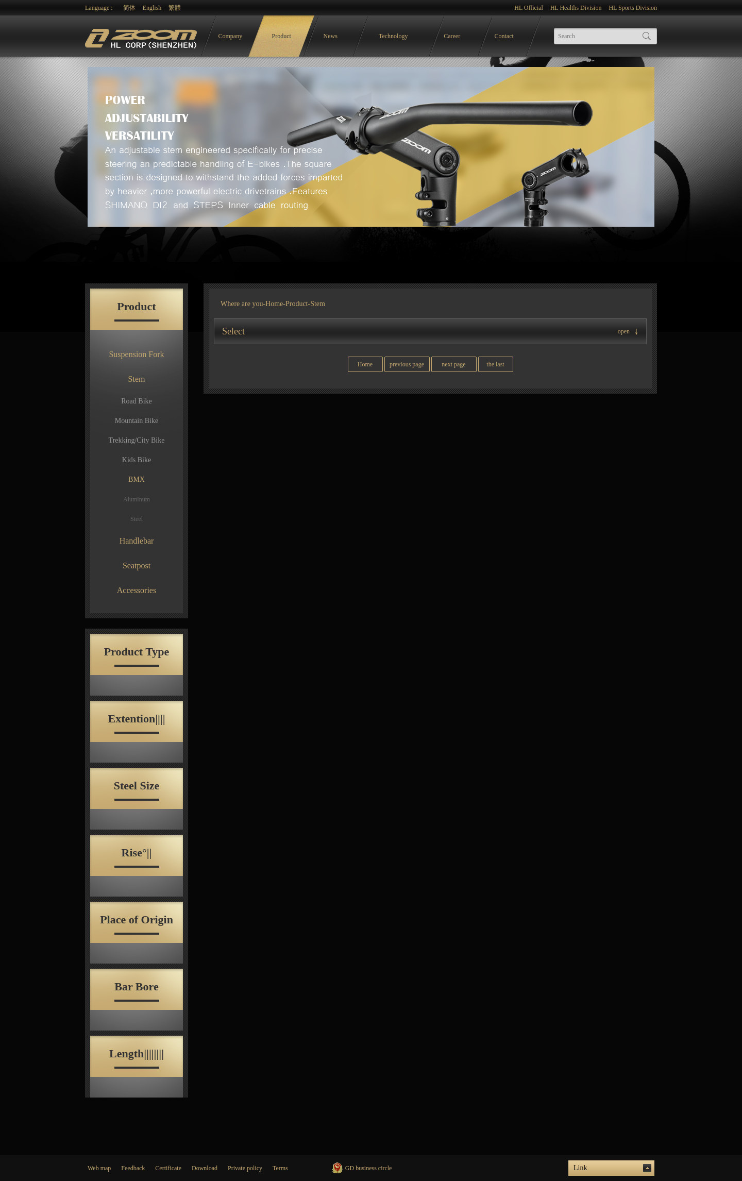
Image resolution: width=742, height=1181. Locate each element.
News (331, 36)
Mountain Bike (136, 421)
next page (453, 364)
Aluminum (136, 499)
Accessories (136, 590)
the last (495, 364)
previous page (407, 364)
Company (230, 36)
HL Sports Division (633, 7)
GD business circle (368, 1168)
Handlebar (137, 540)
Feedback (133, 1168)
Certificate (168, 1168)
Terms (280, 1168)
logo (142, 36)
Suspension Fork (136, 354)
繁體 (174, 7)
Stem (136, 379)
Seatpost (136, 565)
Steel (136, 518)
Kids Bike (136, 460)
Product (281, 36)
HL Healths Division (576, 7)
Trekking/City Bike (137, 440)
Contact (504, 36)
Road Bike (136, 401)
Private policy (245, 1168)
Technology (393, 36)
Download (204, 1168)
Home (274, 304)
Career (452, 36)
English (152, 7)
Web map (99, 1168)
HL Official (528, 7)
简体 (129, 7)
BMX (136, 479)
